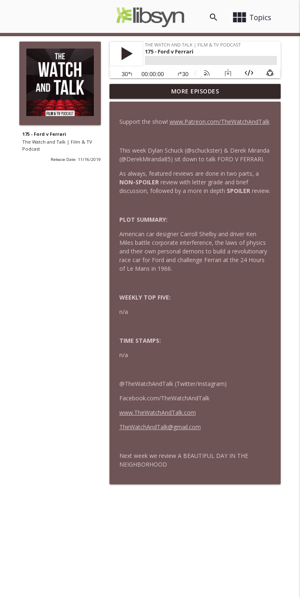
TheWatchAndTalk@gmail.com (160, 427)
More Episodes (195, 91)
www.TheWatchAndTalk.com (157, 412)
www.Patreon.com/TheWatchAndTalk (220, 121)
